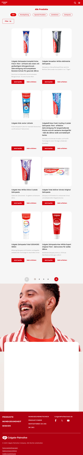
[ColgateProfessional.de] (64, 417)
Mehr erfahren (31, 82)
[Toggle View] (75, 3)
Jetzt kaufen (18, 82)
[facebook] (56, 420)
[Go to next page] (56, 279)
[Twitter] (62, 420)
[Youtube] (68, 420)
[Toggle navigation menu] (79, 3)
